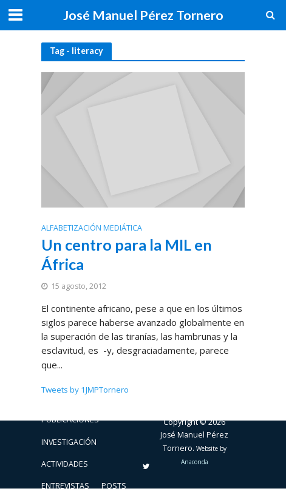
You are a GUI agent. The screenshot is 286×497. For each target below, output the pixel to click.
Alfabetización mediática (91, 229)
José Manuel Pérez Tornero (143, 15)
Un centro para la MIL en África (126, 254)
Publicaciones (70, 419)
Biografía (60, 398)
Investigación (69, 442)
